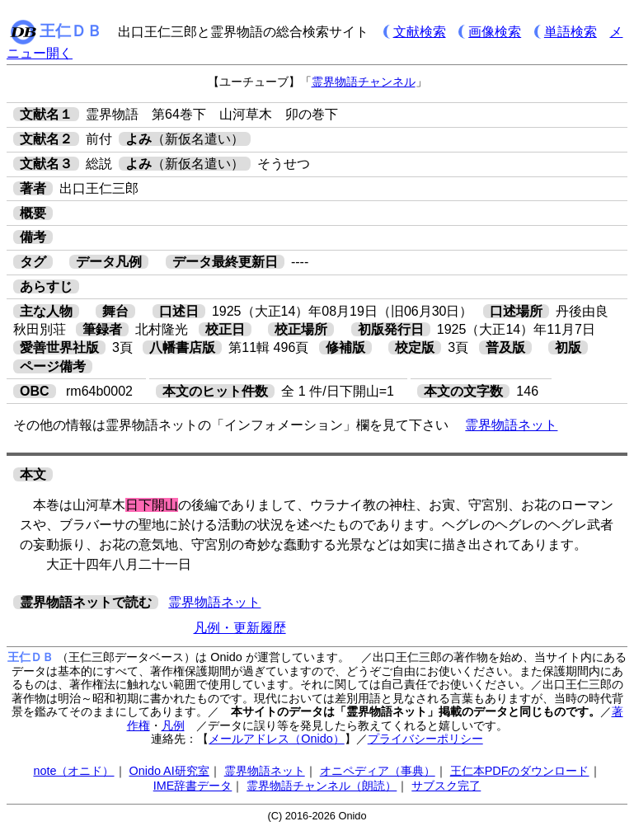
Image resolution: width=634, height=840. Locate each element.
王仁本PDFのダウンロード (519, 770)
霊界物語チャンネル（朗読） (322, 785)
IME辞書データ (192, 785)
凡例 (173, 725)
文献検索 (419, 32)
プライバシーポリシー (425, 738)
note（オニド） (73, 770)
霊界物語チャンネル (364, 81)
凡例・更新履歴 (240, 628)
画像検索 (494, 32)
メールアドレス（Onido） (276, 738)
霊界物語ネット (511, 425)
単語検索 (570, 32)
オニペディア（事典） (377, 770)
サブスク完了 (446, 785)
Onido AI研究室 (169, 770)
